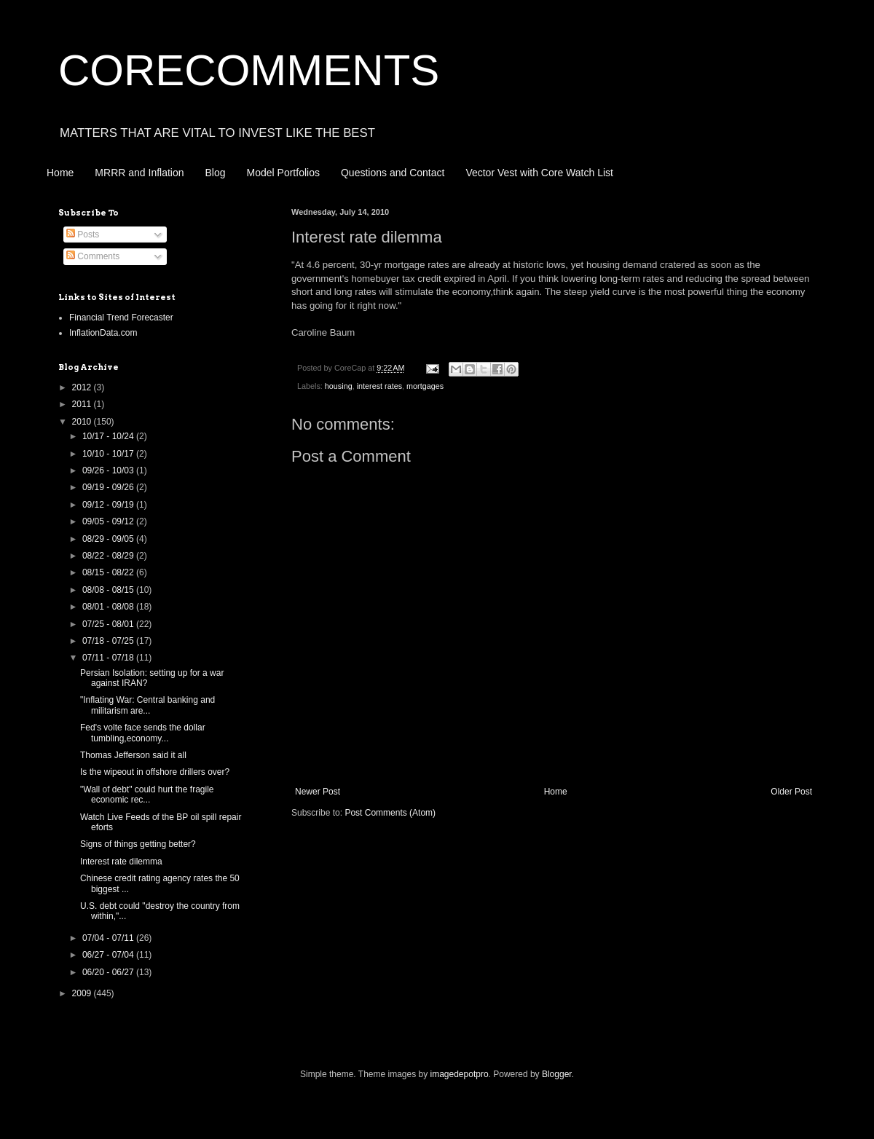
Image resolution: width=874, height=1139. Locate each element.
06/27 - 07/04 (109, 955)
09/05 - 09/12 (109, 521)
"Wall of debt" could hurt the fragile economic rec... (147, 794)
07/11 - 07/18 (109, 658)
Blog (215, 172)
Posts (82, 234)
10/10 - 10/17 (109, 454)
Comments (92, 256)
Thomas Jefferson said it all (133, 755)
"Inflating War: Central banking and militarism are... (147, 705)
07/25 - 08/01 (109, 624)
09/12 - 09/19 (109, 505)
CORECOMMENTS (248, 70)
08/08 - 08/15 (109, 590)
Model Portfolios (283, 172)
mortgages (425, 386)
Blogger (557, 1074)
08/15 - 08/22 (109, 572)
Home (60, 172)
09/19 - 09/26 (109, 487)
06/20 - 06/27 (109, 972)
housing (339, 386)
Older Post (791, 792)
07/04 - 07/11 (109, 938)
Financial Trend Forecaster (121, 317)
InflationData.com (103, 333)
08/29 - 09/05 (109, 539)
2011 (83, 404)
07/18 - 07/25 (109, 641)
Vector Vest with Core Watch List (539, 172)
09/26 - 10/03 (109, 470)
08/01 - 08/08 (109, 607)
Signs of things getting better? (138, 844)
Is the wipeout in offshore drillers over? (154, 772)
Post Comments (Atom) (390, 813)
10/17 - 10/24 (109, 436)
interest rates (379, 386)
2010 (83, 422)
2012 (83, 387)
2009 (83, 993)
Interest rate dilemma (121, 861)
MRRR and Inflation (139, 172)
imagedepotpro (459, 1074)
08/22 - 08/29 (109, 556)
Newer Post (317, 792)
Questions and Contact (392, 172)
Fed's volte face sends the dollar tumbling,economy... (142, 732)
